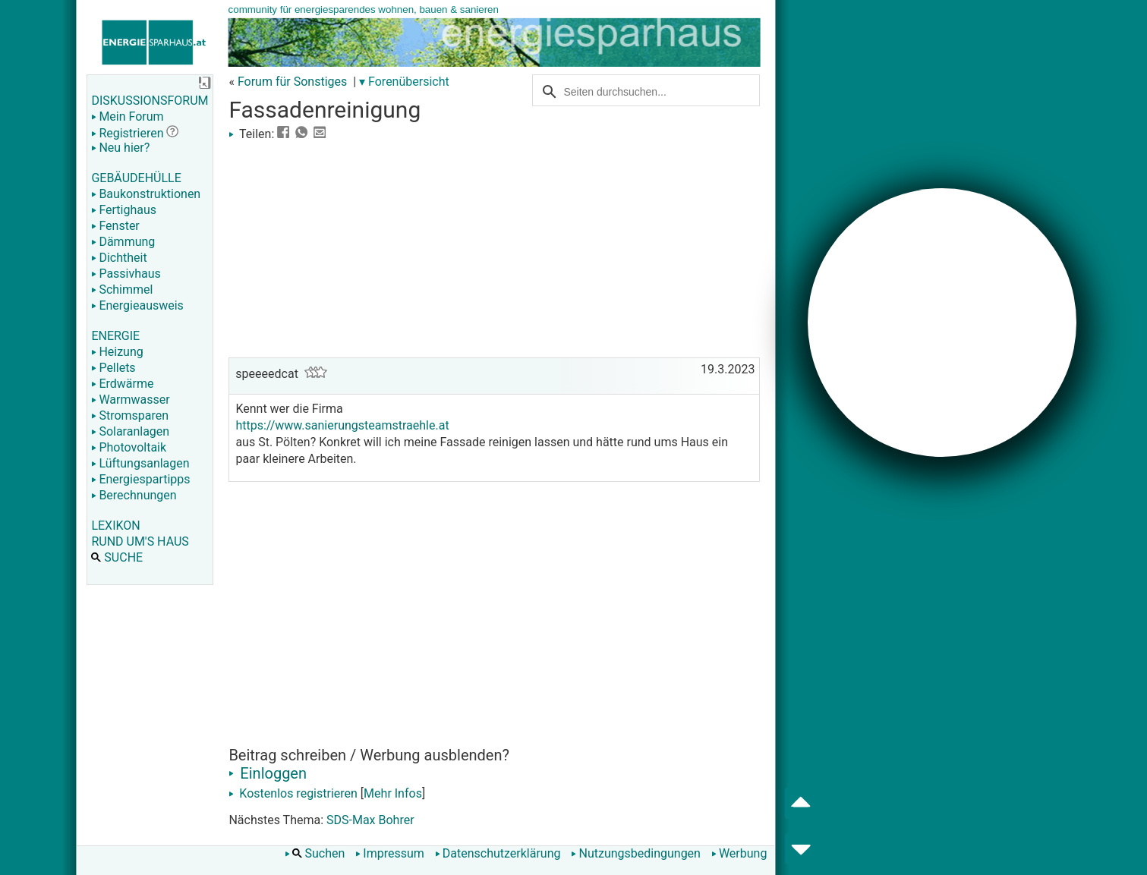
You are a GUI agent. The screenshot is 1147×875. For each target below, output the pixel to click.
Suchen (315, 853)
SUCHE (117, 557)
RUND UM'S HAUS (139, 541)
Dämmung (123, 241)
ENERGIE (115, 336)
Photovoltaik (128, 447)
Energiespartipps (140, 479)
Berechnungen (133, 495)
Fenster (115, 226)
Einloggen (267, 773)
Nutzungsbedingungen (635, 853)
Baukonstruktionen (145, 194)
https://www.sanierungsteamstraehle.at (342, 425)
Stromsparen (130, 415)
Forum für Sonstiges (292, 81)
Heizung (117, 352)
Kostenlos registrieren (293, 793)
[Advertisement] (494, 247)
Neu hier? (120, 147)
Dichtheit (119, 257)
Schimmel (122, 289)
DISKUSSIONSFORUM (149, 100)
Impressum (389, 853)
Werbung (739, 853)
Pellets (113, 367)
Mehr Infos (393, 793)
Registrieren (127, 133)
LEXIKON (115, 525)
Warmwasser (130, 399)
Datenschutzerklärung (498, 853)
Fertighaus (123, 210)
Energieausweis (137, 305)
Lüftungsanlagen (140, 463)
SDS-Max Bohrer (370, 820)
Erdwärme (122, 383)
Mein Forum (127, 116)
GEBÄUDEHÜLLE (136, 178)
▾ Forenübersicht (404, 81)
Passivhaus (125, 273)
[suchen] (637, 90)
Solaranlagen (130, 431)
